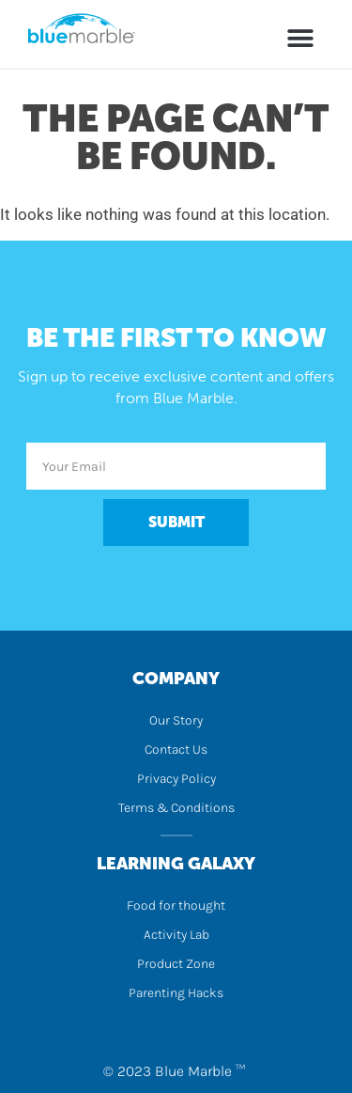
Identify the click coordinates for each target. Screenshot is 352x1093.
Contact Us (176, 749)
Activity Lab (176, 935)
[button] (300, 38)
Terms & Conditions (176, 808)
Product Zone (176, 964)
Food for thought (176, 905)
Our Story (176, 720)
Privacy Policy (176, 779)
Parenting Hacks (176, 993)
